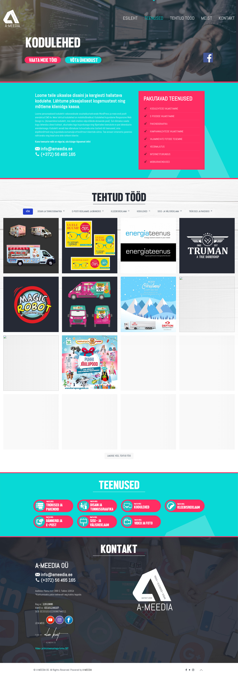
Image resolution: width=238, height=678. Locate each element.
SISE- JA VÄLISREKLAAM (170, 211)
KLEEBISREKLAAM (120, 211)
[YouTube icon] (189, 669)
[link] (53, 506)
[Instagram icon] (193, 669)
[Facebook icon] (186, 669)
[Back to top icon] (201, 670)
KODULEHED (143, 211)
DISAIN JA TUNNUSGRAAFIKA (51, 211)
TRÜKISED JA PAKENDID (200, 211)
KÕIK (28, 211)
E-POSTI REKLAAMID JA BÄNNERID (87, 211)
